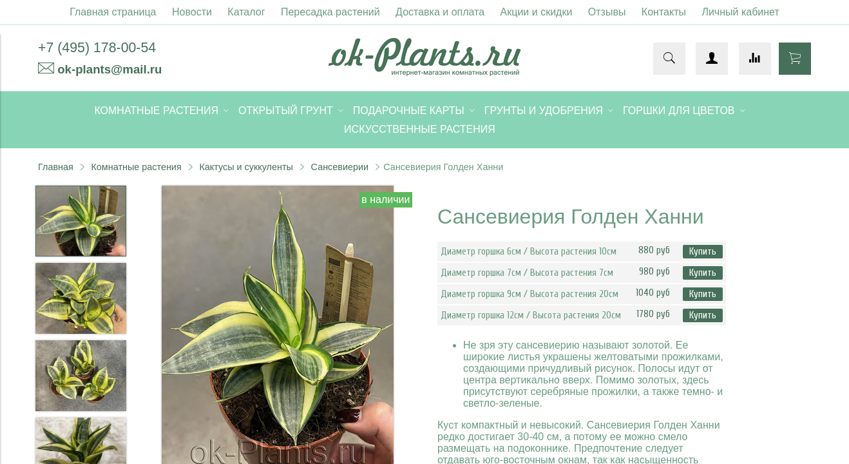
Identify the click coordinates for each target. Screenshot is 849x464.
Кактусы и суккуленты (246, 167)
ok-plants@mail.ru (109, 69)
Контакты (664, 11)
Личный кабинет (740, 11)
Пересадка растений (330, 11)
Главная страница (113, 11)
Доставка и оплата (440, 11)
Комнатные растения (136, 167)
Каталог (246, 11)
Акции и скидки (537, 11)
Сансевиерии (339, 167)
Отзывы (607, 11)
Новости (192, 11)
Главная (55, 167)
